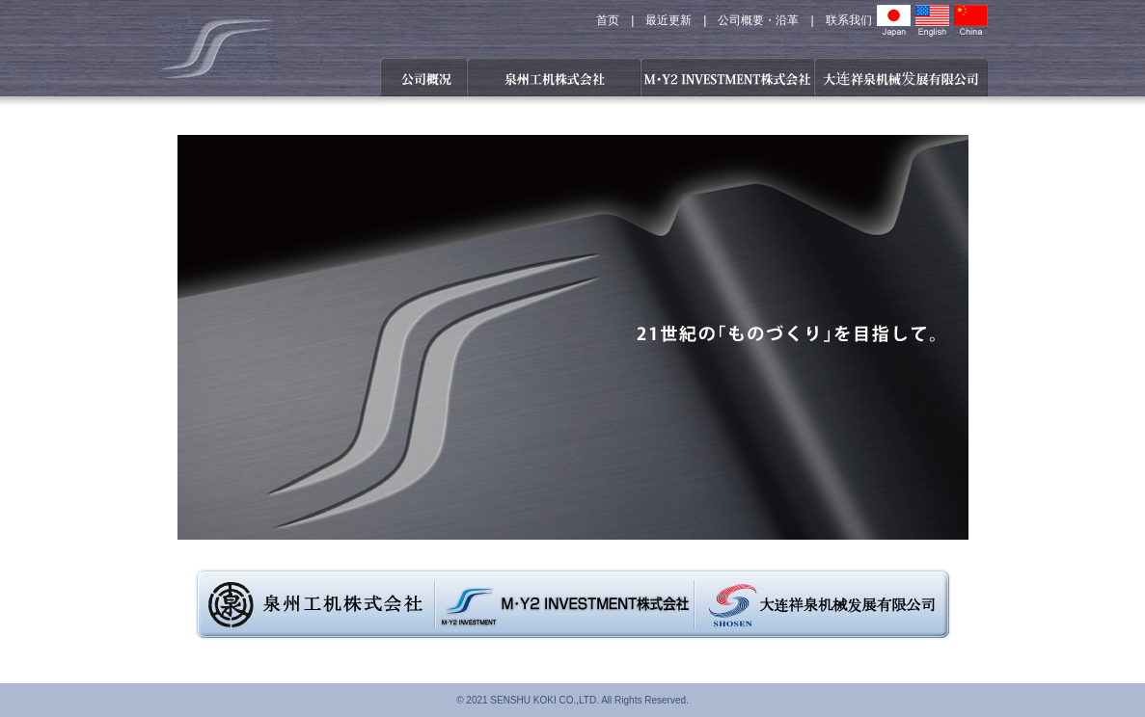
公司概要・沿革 (758, 20)
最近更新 (668, 20)
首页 (607, 20)
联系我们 (849, 20)
